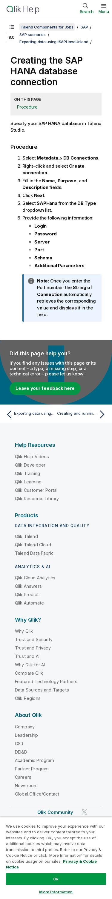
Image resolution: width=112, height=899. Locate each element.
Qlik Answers (28, 586)
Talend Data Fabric (34, 553)
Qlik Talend (26, 536)
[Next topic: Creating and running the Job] (82, 414)
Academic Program (34, 760)
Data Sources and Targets (42, 689)
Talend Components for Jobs (47, 27)
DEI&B (21, 751)
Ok (56, 879)
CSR (19, 743)
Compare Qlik (29, 673)
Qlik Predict (27, 594)
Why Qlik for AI (30, 664)
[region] (56, 858)
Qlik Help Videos (32, 456)
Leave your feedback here (45, 388)
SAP (84, 27)
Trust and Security (34, 639)
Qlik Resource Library (37, 498)
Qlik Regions (28, 698)
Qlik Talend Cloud (33, 544)
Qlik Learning (28, 481)
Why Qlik (24, 631)
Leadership (26, 735)
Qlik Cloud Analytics (35, 577)
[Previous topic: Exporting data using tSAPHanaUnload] (29, 414)
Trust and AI (27, 656)
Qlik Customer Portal (36, 490)
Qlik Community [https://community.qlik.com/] (55, 812)
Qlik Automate (29, 602)
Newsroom (26, 785)
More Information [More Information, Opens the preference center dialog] (56, 891)
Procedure (27, 106)
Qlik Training (27, 473)
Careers (23, 777)
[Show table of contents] (11, 27)
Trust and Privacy (33, 647)
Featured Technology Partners (46, 681)
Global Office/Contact (37, 793)
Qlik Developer (30, 464)
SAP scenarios (32, 34)
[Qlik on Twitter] (84, 812)
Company (25, 726)
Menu (104, 11)
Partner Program (32, 768)
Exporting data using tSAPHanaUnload (53, 41)
